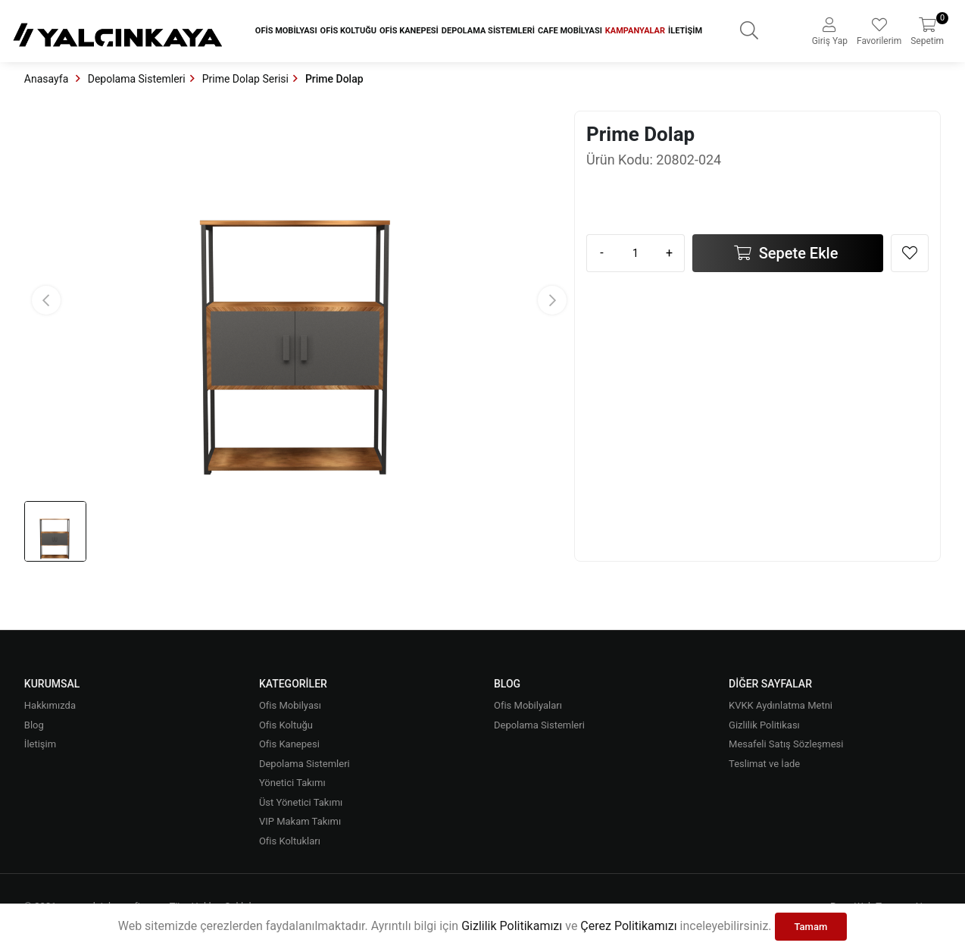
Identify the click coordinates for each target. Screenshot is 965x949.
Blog (34, 725)
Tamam (811, 926)
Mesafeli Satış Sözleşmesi (786, 744)
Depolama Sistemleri (488, 31)
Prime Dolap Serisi (245, 79)
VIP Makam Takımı (300, 821)
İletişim (685, 31)
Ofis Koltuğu (348, 31)
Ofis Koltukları (289, 841)
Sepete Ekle (797, 253)
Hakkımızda (50, 705)
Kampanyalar (635, 31)
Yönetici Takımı (292, 782)
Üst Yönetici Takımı (300, 802)
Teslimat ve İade (764, 763)
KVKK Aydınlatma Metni (780, 705)
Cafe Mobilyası (570, 31)
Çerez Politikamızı (628, 926)
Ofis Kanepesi (409, 31)
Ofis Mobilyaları (528, 705)
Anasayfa (47, 79)
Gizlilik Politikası (764, 725)
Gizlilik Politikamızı (511, 926)
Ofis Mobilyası (286, 31)
